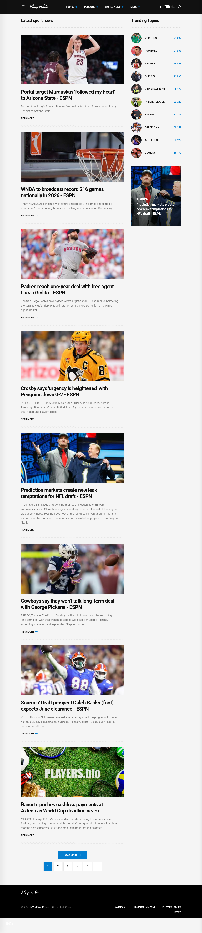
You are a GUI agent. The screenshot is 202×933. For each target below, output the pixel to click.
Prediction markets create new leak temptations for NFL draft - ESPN (59, 502)
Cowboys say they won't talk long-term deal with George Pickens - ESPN (67, 615)
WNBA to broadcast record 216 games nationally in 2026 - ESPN (62, 196)
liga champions (155, 89)
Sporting (151, 38)
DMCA (177, 926)
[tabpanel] (156, 196)
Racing (149, 114)
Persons (89, 7)
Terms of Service (144, 922)
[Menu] (23, 7)
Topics (70, 7)
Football (151, 50)
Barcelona (152, 127)
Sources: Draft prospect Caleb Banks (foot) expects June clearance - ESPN (67, 719)
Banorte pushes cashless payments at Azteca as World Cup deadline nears (62, 822)
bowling (150, 152)
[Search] (179, 7)
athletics (151, 140)
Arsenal (150, 63)
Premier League (155, 101)
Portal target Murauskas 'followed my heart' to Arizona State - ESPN (68, 97)
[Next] (98, 881)
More (133, 7)
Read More (29, 120)
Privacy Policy (171, 922)
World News (113, 7)
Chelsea (150, 76)
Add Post (121, 922)
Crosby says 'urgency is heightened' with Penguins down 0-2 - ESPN (64, 399)
